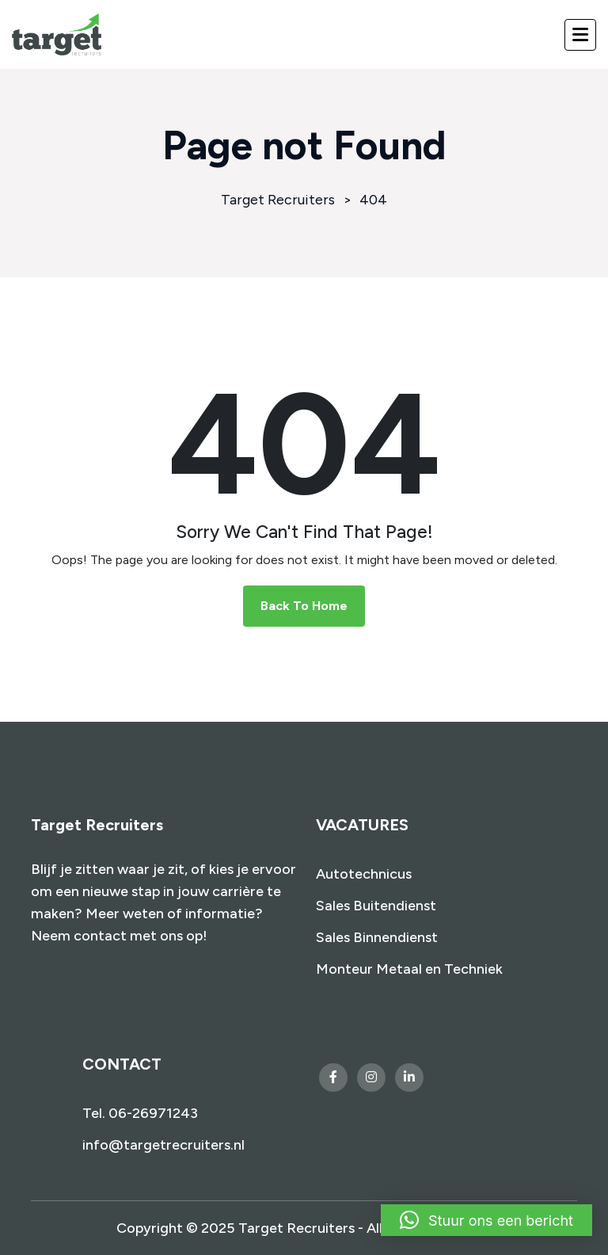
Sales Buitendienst (376, 905)
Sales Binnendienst (377, 937)
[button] (486, 1220)
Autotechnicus (364, 874)
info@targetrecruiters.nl (163, 1145)
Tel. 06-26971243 (140, 1113)
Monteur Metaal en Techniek (409, 969)
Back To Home (304, 605)
